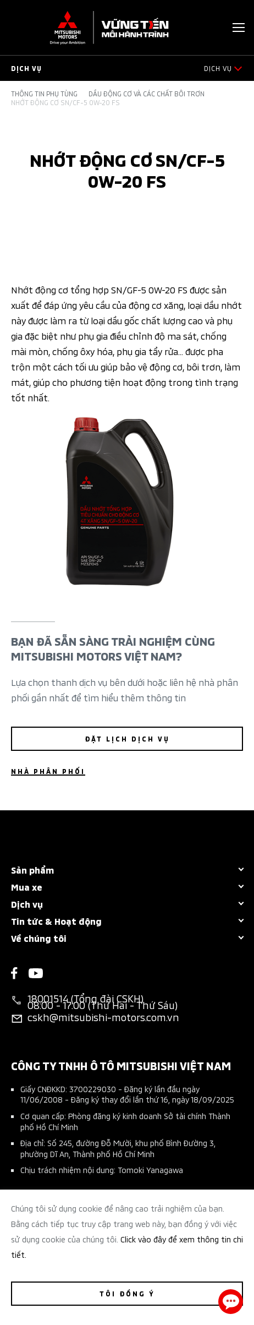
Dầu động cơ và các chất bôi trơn (147, 93)
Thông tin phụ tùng (44, 93)
